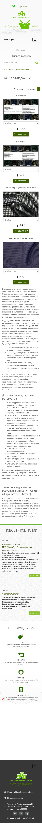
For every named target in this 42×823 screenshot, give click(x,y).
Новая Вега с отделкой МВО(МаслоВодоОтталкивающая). (17, 545)
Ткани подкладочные (22, 69)
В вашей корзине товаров (21, 24)
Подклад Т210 (21, 141)
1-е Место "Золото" (10, 593)
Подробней (34, 575)
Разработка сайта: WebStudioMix (21, 818)
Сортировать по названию (25, 89)
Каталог (10, 69)
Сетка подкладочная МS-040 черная (21, 188)
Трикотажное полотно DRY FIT (21, 238)
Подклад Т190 (21, 95)
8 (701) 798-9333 (22, 6)
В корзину (23, 134)
